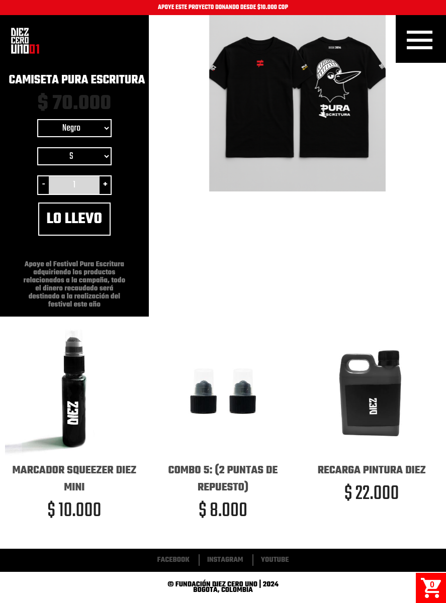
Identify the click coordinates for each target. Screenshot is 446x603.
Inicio (25, 40)
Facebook (173, 560)
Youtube (275, 560)
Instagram (225, 560)
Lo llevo (75, 219)
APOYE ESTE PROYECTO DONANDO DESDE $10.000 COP (223, 7)
